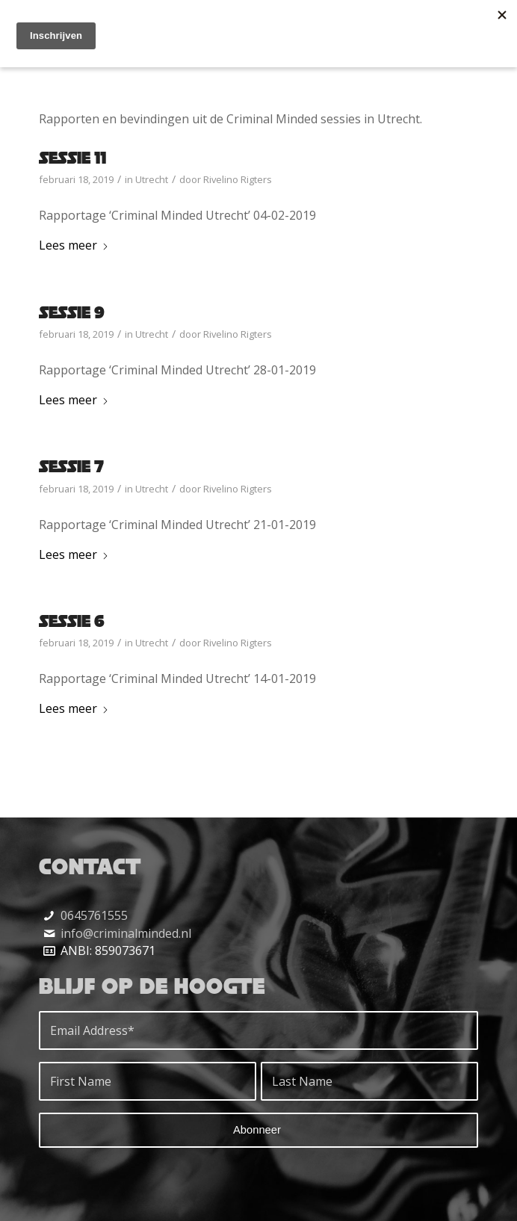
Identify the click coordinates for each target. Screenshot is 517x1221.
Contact (90, 866)
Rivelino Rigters (237, 179)
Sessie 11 (72, 157)
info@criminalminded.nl (126, 933)
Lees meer (74, 245)
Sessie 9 (72, 312)
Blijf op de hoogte (152, 985)
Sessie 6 (72, 620)
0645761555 (94, 915)
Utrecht (151, 179)
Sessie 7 (71, 466)
